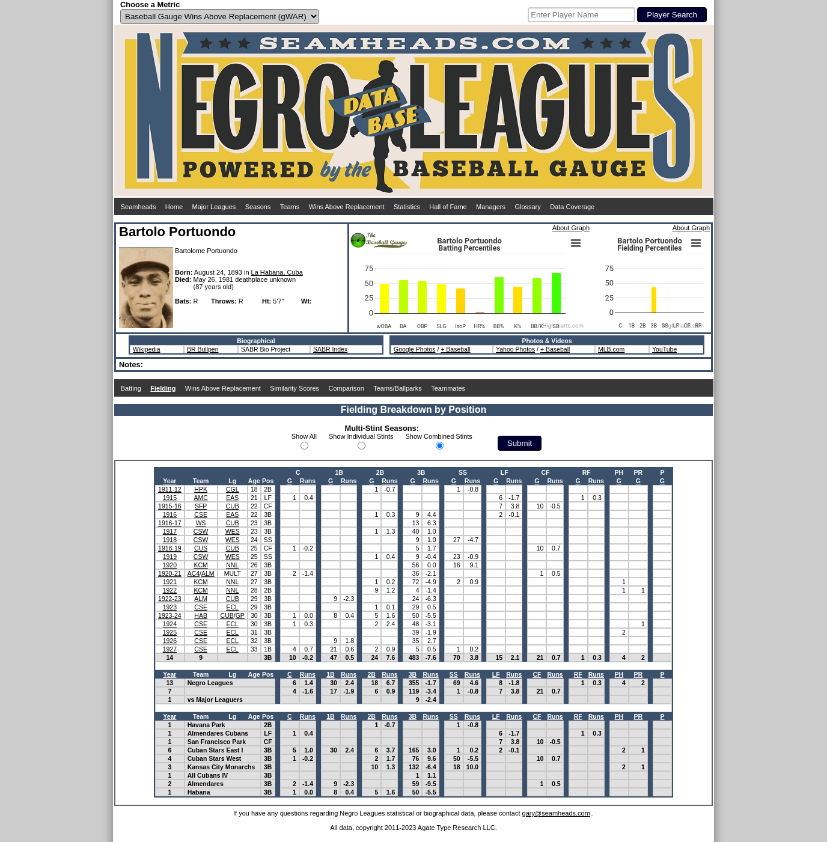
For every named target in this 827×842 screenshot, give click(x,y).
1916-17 (170, 522)
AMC (200, 497)
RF (578, 674)
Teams (289, 206)
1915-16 (170, 506)
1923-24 (170, 615)
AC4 (194, 573)
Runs (308, 480)
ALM (208, 573)
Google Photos (414, 349)
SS (454, 674)
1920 (170, 565)
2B (372, 674)
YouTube (664, 349)
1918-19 (170, 548)
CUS (200, 548)
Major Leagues (214, 206)
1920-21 (170, 573)
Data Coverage (572, 206)
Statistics (407, 206)
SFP (201, 506)
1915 (170, 497)
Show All (304, 436)
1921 (170, 581)
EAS (232, 497)
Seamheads (138, 206)
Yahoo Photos (515, 349)
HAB (200, 615)
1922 (170, 590)
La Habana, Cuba (277, 272)
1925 (170, 632)
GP (240, 615)
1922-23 (170, 598)
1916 (170, 514)
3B (413, 674)
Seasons (258, 206)
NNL (232, 565)
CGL (232, 489)
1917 (170, 531)
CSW (201, 531)
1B (330, 674)
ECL (233, 607)
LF (496, 674)
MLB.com (611, 349)
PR (638, 674)
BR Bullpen (203, 349)
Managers (490, 206)
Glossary (527, 206)
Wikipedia (146, 349)
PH (619, 674)
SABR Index (330, 349)
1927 (170, 649)
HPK (200, 489)
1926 (170, 640)
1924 (170, 623)
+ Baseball (455, 349)
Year (169, 480)
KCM (200, 565)
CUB (232, 506)
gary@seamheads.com (556, 813)
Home (174, 206)
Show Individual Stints (361, 436)
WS (201, 522)
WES (232, 531)
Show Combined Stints (439, 436)
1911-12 (170, 489)
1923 (170, 607)
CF (537, 674)
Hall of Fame (447, 206)
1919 (170, 556)
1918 (170, 539)
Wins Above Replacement (347, 206)
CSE (200, 514)
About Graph (571, 227)
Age (254, 480)
